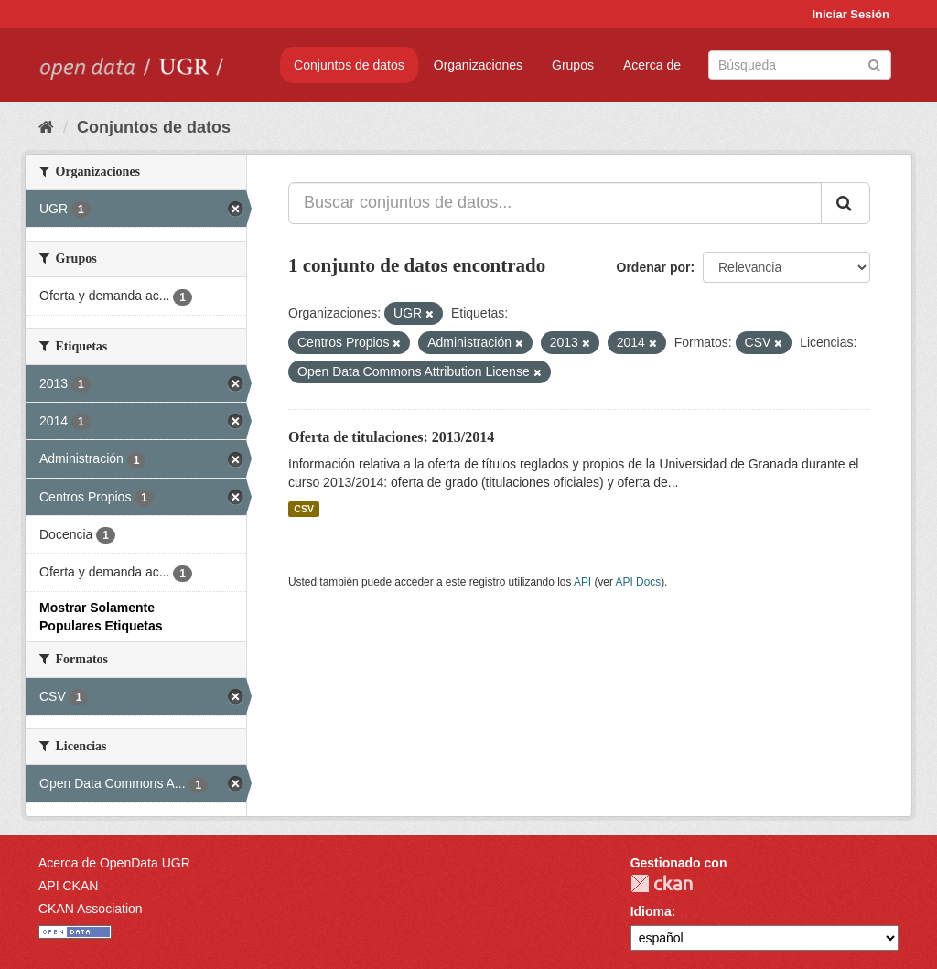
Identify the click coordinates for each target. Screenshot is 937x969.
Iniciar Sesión (850, 14)
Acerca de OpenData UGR (114, 863)
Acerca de (652, 65)
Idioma (651, 911)
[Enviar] (874, 63)
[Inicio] (46, 127)
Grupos (573, 65)
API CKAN (68, 885)
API (582, 582)
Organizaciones (478, 65)
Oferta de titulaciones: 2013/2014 (391, 437)
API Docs (639, 582)
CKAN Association (90, 908)
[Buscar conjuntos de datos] (799, 65)
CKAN (661, 883)
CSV (304, 508)
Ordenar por (654, 267)
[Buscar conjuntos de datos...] (555, 203)
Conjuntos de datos (349, 65)
